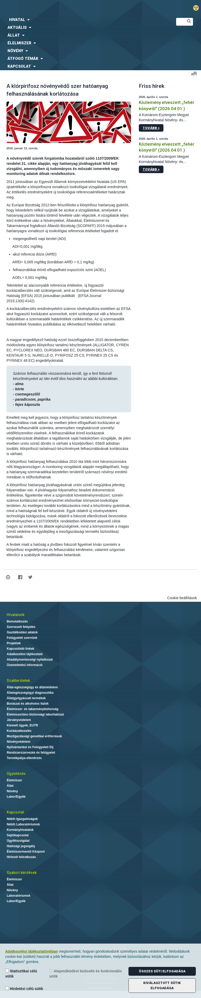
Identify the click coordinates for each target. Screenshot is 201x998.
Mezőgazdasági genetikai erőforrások (34, 736)
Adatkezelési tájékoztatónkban (31, 951)
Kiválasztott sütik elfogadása (162, 985)
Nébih (67, 8)
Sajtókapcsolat (18, 835)
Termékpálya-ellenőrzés (24, 758)
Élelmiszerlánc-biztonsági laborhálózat (35, 714)
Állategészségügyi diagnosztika (30, 693)
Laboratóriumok (18, 895)
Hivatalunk (15, 615)
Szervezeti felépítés (21, 627)
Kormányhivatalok (20, 830)
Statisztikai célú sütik (21, 973)
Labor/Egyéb (16, 796)
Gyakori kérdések (22, 872)
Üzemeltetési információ (24, 665)
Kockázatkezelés (19, 731)
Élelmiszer (14, 780)
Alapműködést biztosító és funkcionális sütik (85, 973)
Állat (10, 786)
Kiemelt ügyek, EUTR (22, 725)
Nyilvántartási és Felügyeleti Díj (30, 747)
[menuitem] (84, 20)
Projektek (14, 643)
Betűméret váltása (194, 73)
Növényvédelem (18, 742)
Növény (12, 791)
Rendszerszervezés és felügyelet (31, 752)
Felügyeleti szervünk (22, 638)
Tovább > (151, 128)
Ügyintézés (16, 773)
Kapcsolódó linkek (20, 648)
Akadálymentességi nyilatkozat (30, 659)
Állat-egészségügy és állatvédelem (32, 687)
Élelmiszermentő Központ (26, 851)
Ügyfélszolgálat (18, 841)
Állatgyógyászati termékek (26, 698)
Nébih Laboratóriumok (23, 824)
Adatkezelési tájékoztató (25, 654)
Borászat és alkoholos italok (27, 703)
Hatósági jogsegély (21, 846)
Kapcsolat (15, 812)
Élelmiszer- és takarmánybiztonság (32, 709)
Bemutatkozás (17, 621)
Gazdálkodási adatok (22, 632)
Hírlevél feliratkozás (21, 857)
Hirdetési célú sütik (24, 988)
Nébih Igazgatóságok (22, 819)
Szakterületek (18, 680)
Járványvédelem (19, 720)
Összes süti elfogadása (162, 971)
